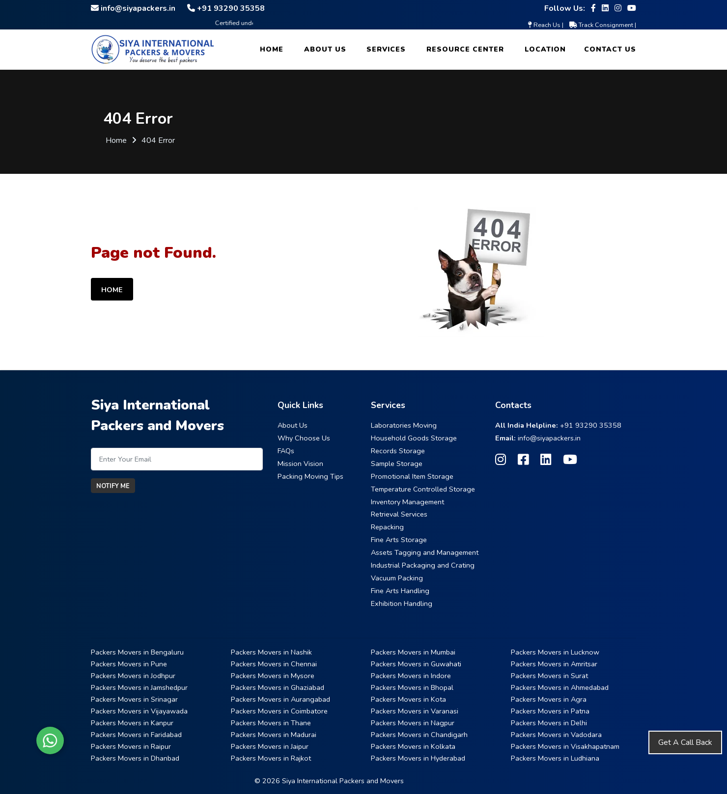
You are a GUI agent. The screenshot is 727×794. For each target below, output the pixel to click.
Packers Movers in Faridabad (136, 734)
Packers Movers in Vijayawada (139, 711)
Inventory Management (407, 502)
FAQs (286, 451)
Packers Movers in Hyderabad (418, 758)
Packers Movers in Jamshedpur (139, 687)
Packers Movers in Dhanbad (135, 758)
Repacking (387, 527)
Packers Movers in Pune (129, 664)
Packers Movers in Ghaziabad (277, 687)
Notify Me (113, 486)
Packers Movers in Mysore (272, 676)
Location (545, 49)
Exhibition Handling (401, 603)
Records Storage (398, 451)
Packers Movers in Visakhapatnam (565, 746)
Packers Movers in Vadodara (556, 734)
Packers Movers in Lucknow (555, 652)
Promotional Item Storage (412, 476)
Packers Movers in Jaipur (269, 746)
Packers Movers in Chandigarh (419, 734)
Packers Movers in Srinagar (134, 699)
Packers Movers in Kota (408, 699)
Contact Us (610, 49)
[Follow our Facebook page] (593, 8)
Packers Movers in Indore (411, 676)
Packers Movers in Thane (271, 723)
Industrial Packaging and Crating (423, 565)
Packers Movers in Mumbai (413, 652)
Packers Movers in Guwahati (416, 664)
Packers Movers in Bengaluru (137, 652)
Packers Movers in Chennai (274, 664)
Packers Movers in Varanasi (414, 711)
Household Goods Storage (414, 438)
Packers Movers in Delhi (549, 723)
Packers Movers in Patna (550, 711)
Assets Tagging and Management (424, 552)
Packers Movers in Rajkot (271, 758)
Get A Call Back (685, 742)
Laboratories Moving (404, 425)
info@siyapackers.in (549, 438)
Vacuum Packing (397, 578)
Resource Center (465, 49)
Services (386, 49)
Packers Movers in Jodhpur (133, 676)
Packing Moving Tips (310, 476)
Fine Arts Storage (399, 540)
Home (271, 49)
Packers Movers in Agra (549, 699)
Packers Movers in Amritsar (554, 664)
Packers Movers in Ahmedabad (560, 687)
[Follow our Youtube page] (631, 8)
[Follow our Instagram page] (618, 8)
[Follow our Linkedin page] (605, 8)
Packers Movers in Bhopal (412, 687)
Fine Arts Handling (400, 591)
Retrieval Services (399, 514)
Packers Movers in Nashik (271, 652)
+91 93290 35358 (590, 425)
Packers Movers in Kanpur (132, 723)
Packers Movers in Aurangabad (280, 699)
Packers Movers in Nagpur (412, 723)
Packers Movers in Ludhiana (555, 758)
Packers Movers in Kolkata (413, 746)
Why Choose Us (304, 438)
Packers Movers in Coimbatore (279, 711)
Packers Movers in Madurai (273, 734)
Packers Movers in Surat (549, 676)
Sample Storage (396, 463)
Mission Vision (300, 463)
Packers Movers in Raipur (131, 746)
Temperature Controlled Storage (423, 489)
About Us (325, 49)
